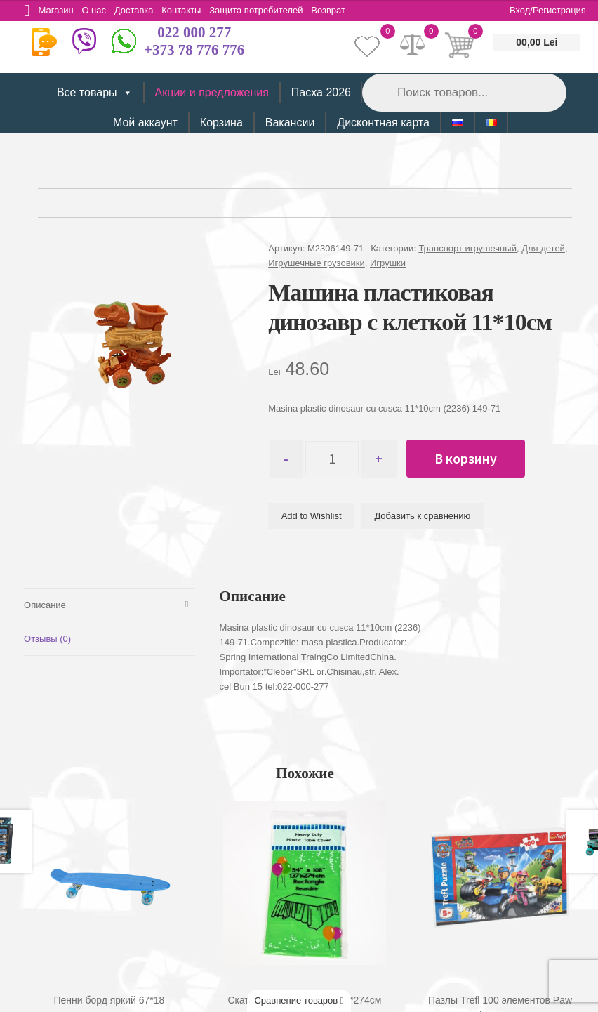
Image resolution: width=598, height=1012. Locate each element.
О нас (98, 10)
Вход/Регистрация (548, 10)
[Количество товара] (335, 459)
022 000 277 (194, 32)
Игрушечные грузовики (316, 263)
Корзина (221, 123)
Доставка (141, 10)
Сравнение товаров (298, 1000)
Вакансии (290, 123)
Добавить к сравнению (422, 516)
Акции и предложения (212, 92)
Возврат (342, 10)
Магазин (58, 10)
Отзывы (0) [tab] (47, 638)
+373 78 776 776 (194, 49)
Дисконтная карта (383, 123)
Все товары (95, 92)
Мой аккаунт (145, 123)
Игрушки (388, 263)
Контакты (190, 10)
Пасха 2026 (321, 92)
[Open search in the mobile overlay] (463, 92)
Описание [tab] (45, 604)
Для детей (543, 248)
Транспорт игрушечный (467, 248)
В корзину (472, 458)
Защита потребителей (267, 10)
